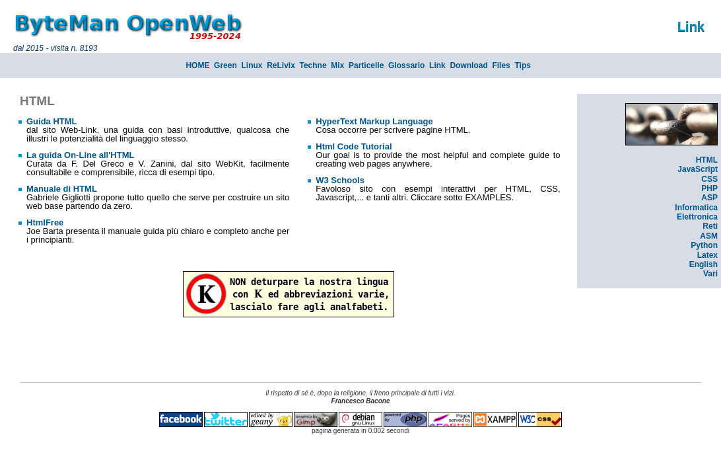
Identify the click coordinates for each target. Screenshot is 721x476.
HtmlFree (44, 222)
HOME (197, 65)
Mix (337, 65)
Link (437, 65)
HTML (707, 160)
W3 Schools (340, 180)
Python (704, 245)
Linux (251, 65)
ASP (709, 197)
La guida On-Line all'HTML (80, 155)
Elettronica (697, 216)
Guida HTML (51, 121)
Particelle (366, 65)
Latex (707, 255)
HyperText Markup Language (374, 121)
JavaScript (697, 169)
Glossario (406, 65)
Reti (710, 226)
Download (468, 65)
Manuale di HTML (61, 189)
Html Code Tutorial (354, 146)
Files (501, 65)
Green (225, 65)
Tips (522, 65)
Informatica (696, 207)
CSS (709, 179)
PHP (709, 188)
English (703, 264)
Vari (710, 273)
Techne (313, 65)
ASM (709, 236)
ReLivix (281, 65)
